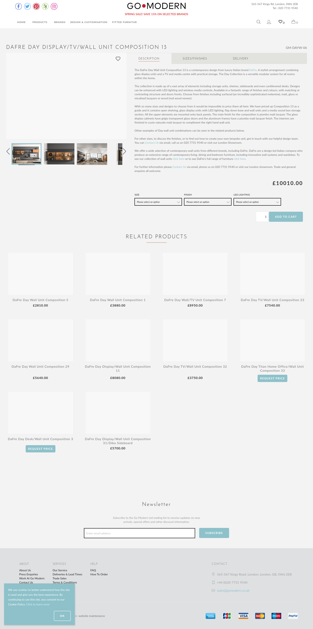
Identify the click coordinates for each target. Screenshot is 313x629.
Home (21, 22)
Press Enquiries (28, 574)
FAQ (93, 570)
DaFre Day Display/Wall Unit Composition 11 (118, 368)
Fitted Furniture (125, 22)
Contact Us (152, 142)
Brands (60, 22)
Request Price (272, 378)
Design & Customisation (89, 22)
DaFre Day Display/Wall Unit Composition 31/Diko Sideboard (118, 441)
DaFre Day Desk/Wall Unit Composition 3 (40, 439)
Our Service (60, 570)
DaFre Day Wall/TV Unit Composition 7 (195, 300)
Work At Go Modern (31, 578)
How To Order (99, 574)
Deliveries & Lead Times (67, 574)
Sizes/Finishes (195, 58)
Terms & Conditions (65, 582)
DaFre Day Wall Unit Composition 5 (40, 300)
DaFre (253, 70)
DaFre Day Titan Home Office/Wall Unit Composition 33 (272, 368)
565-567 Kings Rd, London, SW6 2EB (274, 4)
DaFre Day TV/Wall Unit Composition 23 (272, 300)
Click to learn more (38, 604)
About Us (25, 570)
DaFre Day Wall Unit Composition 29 (40, 366)
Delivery (240, 58)
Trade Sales (60, 578)
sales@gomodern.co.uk (233, 590)
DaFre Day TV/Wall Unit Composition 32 (195, 366)
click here (178, 158)
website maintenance (92, 615)
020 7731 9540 (288, 8)
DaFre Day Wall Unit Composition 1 (118, 300)
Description (149, 58)
